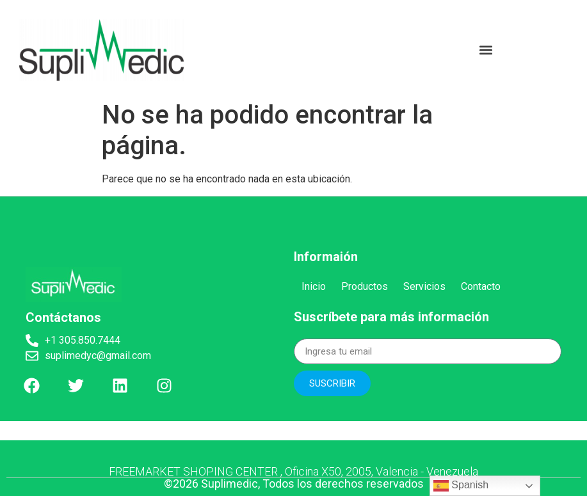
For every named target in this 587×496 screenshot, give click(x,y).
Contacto (481, 286)
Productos (364, 286)
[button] (486, 49)
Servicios (424, 286)
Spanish (460, 485)
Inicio (314, 286)
